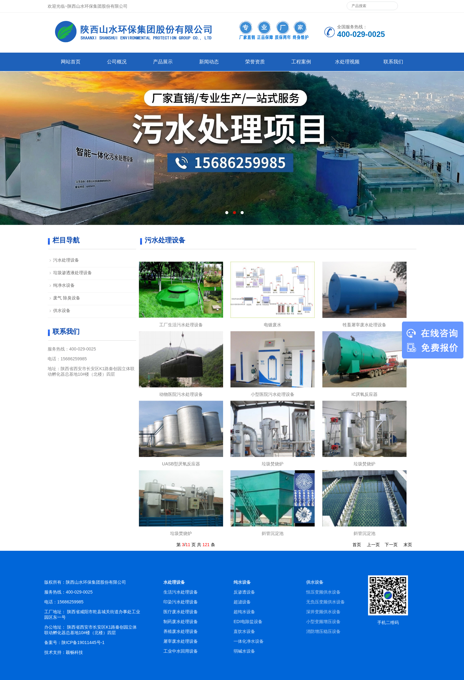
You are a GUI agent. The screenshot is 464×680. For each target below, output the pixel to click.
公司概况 (117, 61)
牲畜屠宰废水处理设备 (364, 319)
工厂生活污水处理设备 (181, 319)
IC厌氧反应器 (364, 388)
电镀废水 (273, 319)
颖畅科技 (122, 652)
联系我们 (393, 61)
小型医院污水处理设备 (272, 388)
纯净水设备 (64, 285)
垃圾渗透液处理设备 (72, 272)
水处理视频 (347, 61)
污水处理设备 (66, 260)
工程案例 (301, 61)
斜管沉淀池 (272, 528)
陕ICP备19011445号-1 (130, 642)
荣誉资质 (255, 61)
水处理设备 (243, 582)
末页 (407, 544)
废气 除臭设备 (66, 297)
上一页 (373, 544)
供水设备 (61, 310)
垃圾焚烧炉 (272, 458)
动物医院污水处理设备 (181, 388)
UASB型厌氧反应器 (181, 458)
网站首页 (71, 61)
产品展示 (163, 61)
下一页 (391, 544)
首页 (356, 544)
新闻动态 (209, 61)
